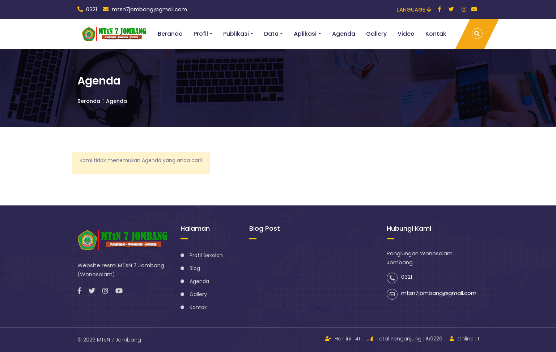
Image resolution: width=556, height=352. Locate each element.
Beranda (170, 34)
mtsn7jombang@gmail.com (145, 9)
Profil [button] (201, 34)
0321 (87, 9)
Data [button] (271, 34)
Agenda (343, 34)
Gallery (376, 34)
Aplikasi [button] (305, 34)
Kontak (435, 34)
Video (406, 34)
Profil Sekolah (206, 255)
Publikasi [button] (236, 34)
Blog (195, 268)
